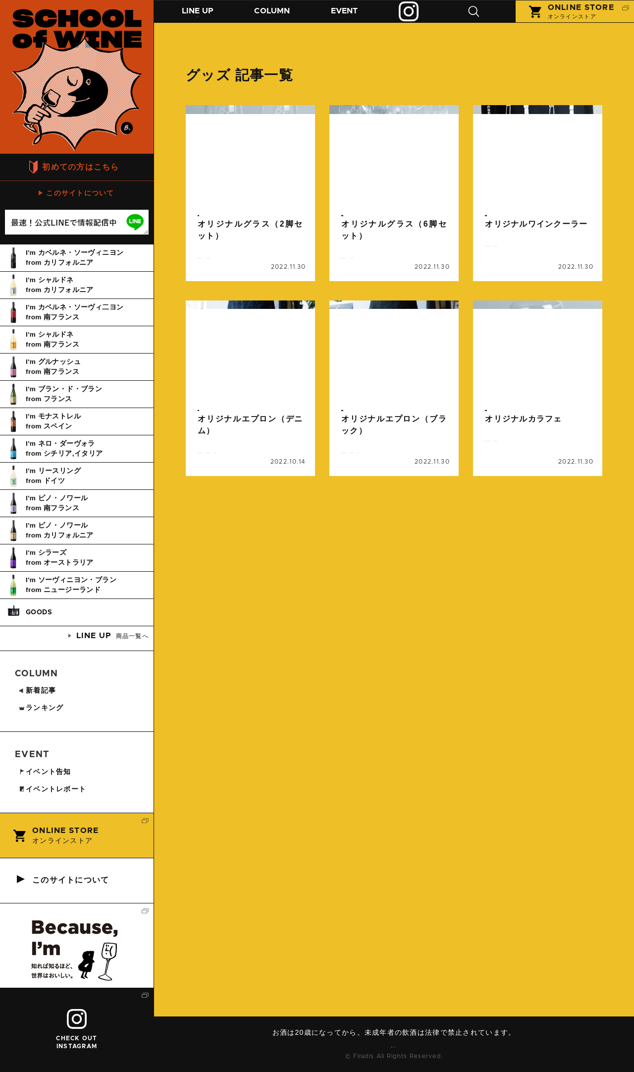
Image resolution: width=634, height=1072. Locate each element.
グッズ (207, 212)
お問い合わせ (398, 1045)
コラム (279, 18)
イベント (355, 18)
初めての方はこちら (80, 167)
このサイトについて (80, 193)
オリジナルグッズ (228, 263)
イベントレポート (52, 789)
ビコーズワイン (225, 275)
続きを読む (250, 202)
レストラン (277, 489)
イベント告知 (44, 771)
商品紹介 (200, 18)
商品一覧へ (112, 636)
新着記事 (37, 690)
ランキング (40, 708)
